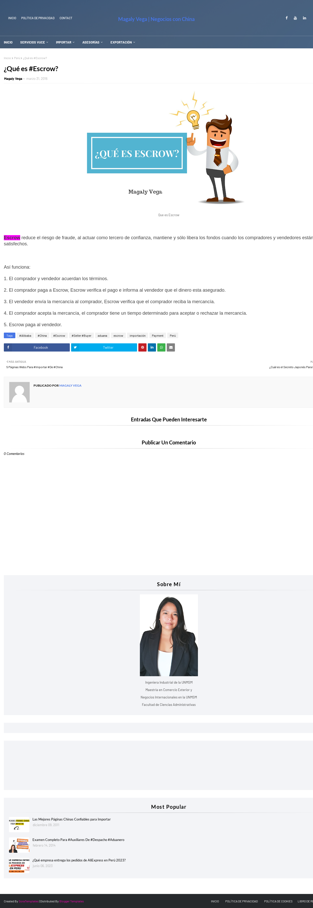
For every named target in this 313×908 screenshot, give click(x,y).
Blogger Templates (71, 901)
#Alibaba (25, 335)
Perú (17, 58)
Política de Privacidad (37, 18)
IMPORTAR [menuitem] (63, 42)
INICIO (12, 18)
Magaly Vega (13, 78)
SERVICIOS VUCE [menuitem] (32, 42)
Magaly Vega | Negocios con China (156, 19)
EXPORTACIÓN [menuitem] (121, 42)
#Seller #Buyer (81, 335)
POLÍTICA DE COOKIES (278, 901)
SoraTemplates (29, 901)
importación (138, 335)
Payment (157, 335)
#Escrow (59, 335)
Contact (66, 18)
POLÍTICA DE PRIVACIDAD (241, 901)
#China (42, 335)
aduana (102, 335)
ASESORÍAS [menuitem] (90, 42)
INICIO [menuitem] (8, 42)
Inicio (7, 58)
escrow (118, 335)
